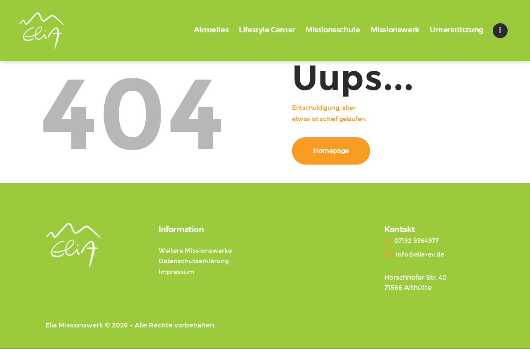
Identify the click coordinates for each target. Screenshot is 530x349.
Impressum (176, 272)
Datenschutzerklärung (194, 261)
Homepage (331, 151)
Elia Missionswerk (74, 325)
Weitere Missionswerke (195, 250)
